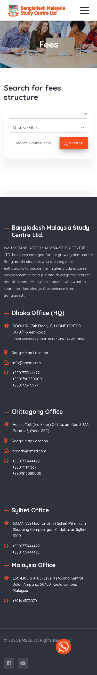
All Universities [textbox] (25, 127)
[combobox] (48, 128)
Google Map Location (29, 352)
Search (74, 143)
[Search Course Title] (34, 143)
